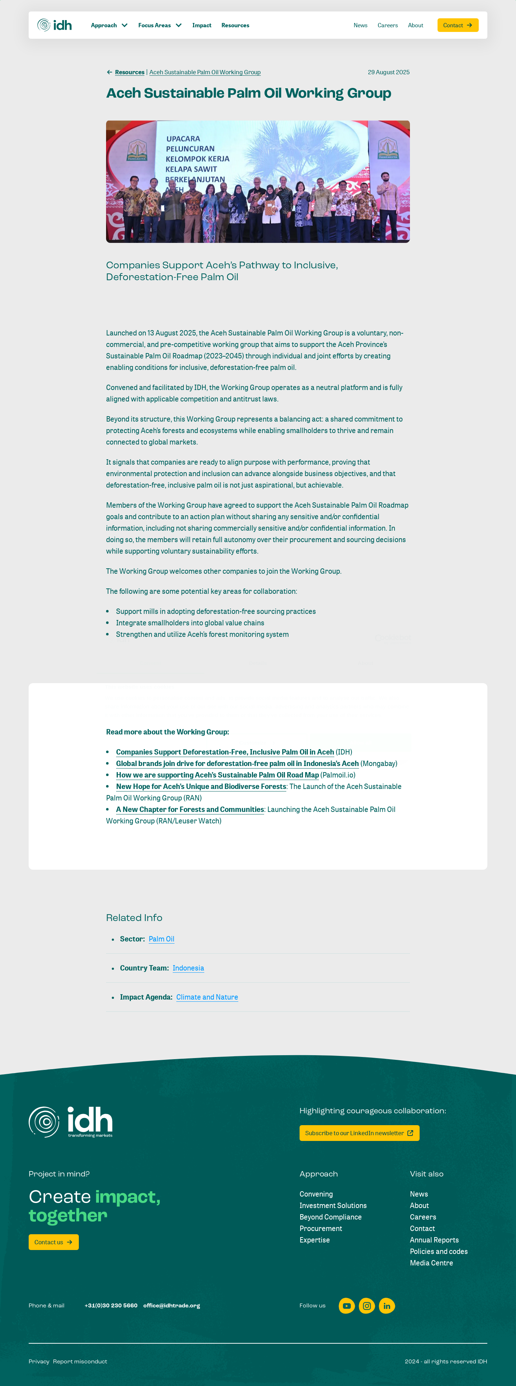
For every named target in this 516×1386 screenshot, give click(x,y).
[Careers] (423, 1217)
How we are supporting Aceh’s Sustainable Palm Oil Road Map (217, 775)
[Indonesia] (188, 968)
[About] (419, 1205)
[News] (419, 1194)
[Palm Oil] (162, 939)
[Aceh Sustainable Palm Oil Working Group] (203, 71)
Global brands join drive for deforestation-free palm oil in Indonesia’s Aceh (237, 763)
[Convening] (316, 1194)
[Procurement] (321, 1228)
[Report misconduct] (80, 1362)
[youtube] (346, 1305)
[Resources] (125, 71)
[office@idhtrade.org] (171, 1306)
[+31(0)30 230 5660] (111, 1306)
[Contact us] (54, 1242)
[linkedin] (387, 1305)
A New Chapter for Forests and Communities (190, 809)
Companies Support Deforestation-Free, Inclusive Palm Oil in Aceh (225, 752)
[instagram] (367, 1305)
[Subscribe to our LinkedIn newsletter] (360, 1133)
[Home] (71, 1122)
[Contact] (422, 1228)
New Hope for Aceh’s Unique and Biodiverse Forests (201, 786)
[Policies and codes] (439, 1251)
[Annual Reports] (434, 1240)
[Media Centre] (431, 1263)
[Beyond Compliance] (331, 1217)
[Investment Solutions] (333, 1205)
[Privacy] (39, 1362)
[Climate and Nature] (207, 997)
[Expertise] (315, 1240)
